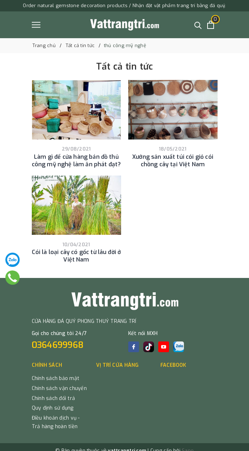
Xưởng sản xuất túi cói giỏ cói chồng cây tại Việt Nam (172, 160)
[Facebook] (133, 346)
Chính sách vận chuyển (59, 388)
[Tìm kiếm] (198, 25)
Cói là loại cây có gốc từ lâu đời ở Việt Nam (76, 255)
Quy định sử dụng (53, 408)
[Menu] (36, 25)
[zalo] (178, 346)
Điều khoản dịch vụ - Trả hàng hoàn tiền (56, 422)
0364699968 (58, 345)
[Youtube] (163, 346)
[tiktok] (148, 346)
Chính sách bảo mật (56, 378)
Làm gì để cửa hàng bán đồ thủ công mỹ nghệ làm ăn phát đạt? (76, 160)
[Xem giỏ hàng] (210, 25)
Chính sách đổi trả (53, 398)
